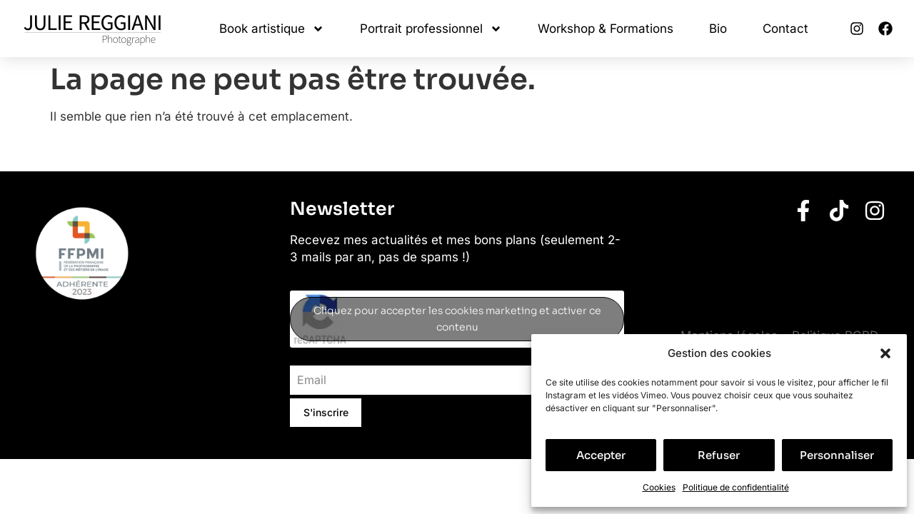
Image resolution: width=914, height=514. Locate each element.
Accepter (601, 455)
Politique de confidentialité (736, 487)
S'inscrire (325, 412)
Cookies (659, 487)
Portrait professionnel (431, 29)
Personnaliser (837, 455)
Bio (718, 28)
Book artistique (271, 29)
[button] (885, 353)
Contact (785, 28)
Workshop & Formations (605, 28)
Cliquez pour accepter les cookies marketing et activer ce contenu (457, 318)
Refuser (719, 455)
